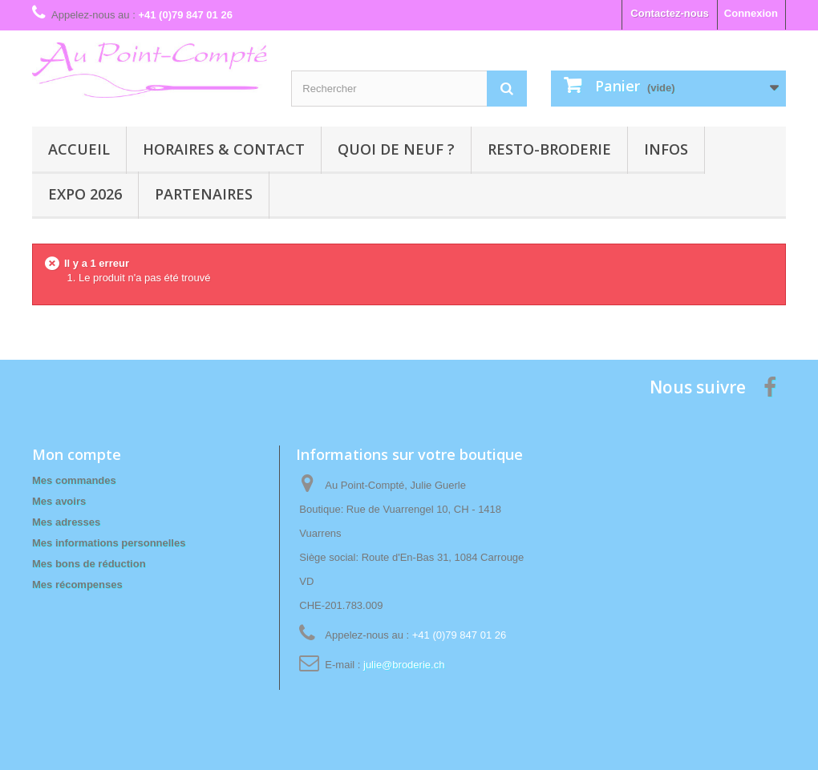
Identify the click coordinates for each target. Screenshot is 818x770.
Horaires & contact (224, 149)
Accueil (79, 149)
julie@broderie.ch (403, 665)
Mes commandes (74, 480)
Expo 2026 (85, 194)
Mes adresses (66, 522)
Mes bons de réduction (89, 564)
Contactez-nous (669, 13)
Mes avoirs (59, 501)
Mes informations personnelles (108, 543)
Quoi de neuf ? (396, 149)
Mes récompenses (77, 585)
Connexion (751, 13)
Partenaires (204, 194)
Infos (666, 149)
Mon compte (76, 454)
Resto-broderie (549, 149)
